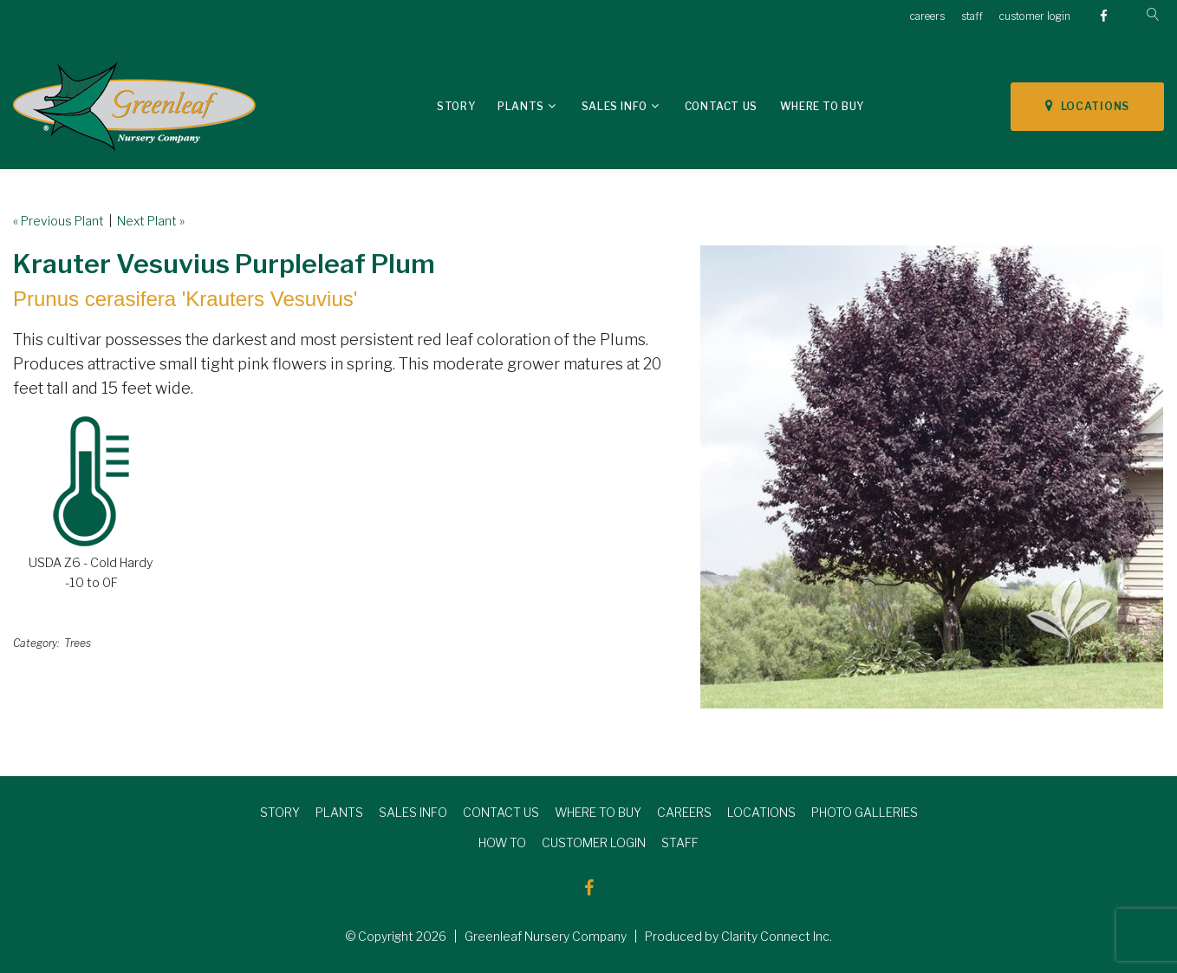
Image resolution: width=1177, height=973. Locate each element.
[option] (931, 477)
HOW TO (502, 842)
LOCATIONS (1087, 106)
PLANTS (339, 812)
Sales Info (614, 106)
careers (927, 16)
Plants (520, 106)
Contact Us (721, 106)
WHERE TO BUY (598, 812)
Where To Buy (822, 106)
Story (456, 106)
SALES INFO (413, 812)
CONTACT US (501, 812)
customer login (1034, 16)
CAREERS (684, 812)
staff (972, 16)
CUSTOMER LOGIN (594, 842)
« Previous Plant (58, 220)
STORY (280, 812)
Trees (77, 643)
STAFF (680, 842)
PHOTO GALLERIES (864, 812)
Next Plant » (151, 220)
